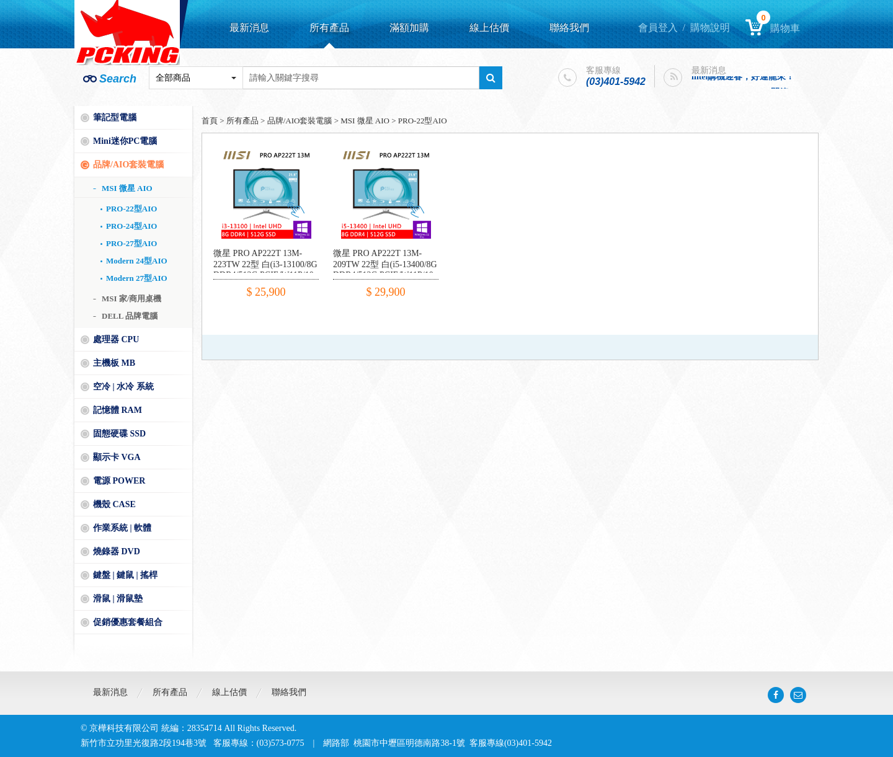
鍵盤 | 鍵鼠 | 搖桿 (125, 575)
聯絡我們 (569, 27)
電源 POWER (119, 480)
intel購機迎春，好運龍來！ (742, 79)
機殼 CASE (114, 504)
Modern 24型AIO (136, 260)
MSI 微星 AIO (127, 188)
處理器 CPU (116, 339)
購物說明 (710, 27)
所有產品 (329, 27)
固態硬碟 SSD (119, 433)
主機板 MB (114, 363)
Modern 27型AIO (136, 278)
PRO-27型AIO (131, 243)
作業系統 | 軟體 (122, 528)
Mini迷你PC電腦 (125, 141)
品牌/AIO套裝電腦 (128, 164)
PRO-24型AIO (131, 226)
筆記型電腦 (114, 117)
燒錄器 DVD (116, 551)
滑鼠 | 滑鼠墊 (118, 598)
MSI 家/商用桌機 (131, 298)
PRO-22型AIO (131, 208)
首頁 (210, 120)
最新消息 (249, 27)
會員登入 (658, 27)
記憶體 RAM (117, 410)
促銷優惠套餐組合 (127, 622)
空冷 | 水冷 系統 (123, 386)
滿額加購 (409, 27)
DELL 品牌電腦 (130, 316)
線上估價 (489, 27)
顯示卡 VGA (117, 457)
